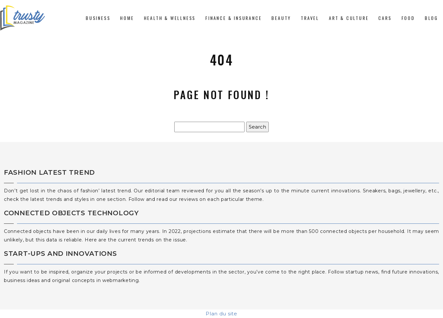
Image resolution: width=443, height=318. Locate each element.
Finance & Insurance (233, 17)
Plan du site (221, 313)
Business (98, 17)
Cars (384, 17)
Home (127, 17)
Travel (310, 17)
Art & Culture (348, 17)
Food (408, 17)
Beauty (281, 17)
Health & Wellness (170, 17)
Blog (431, 17)
